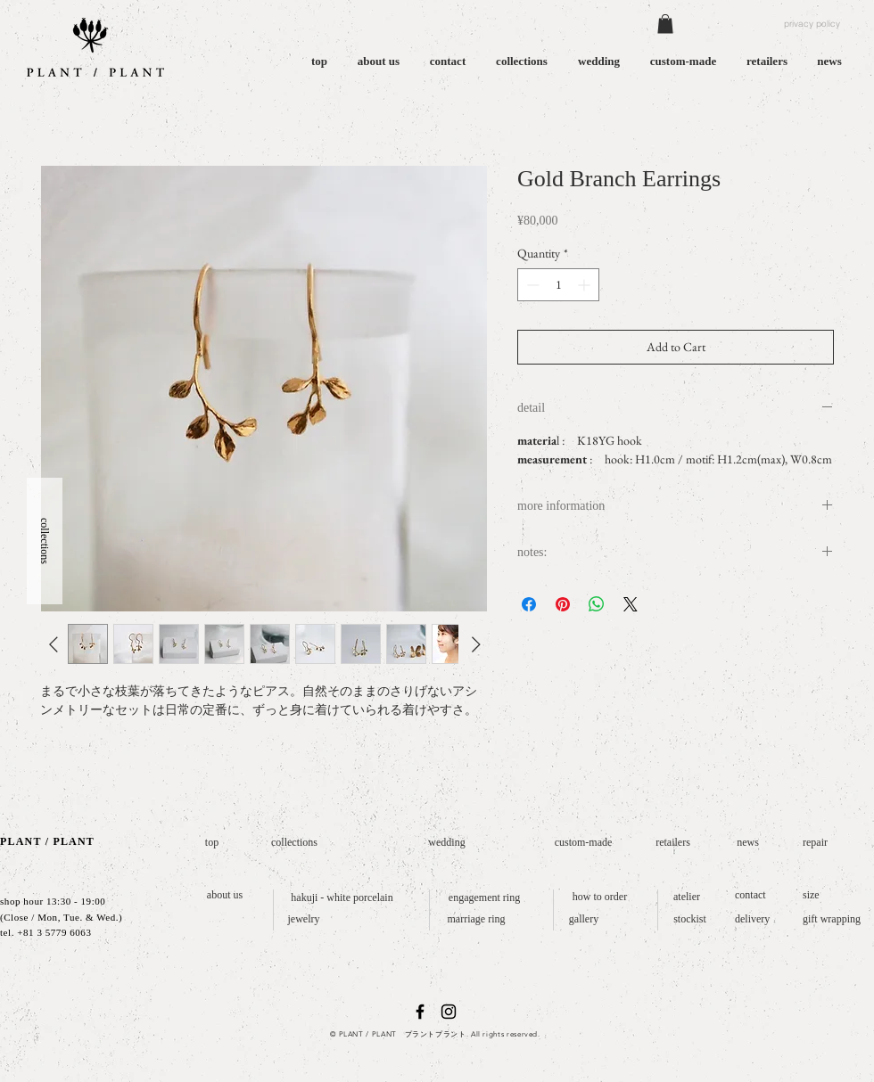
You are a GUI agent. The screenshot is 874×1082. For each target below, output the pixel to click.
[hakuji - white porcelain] (342, 898)
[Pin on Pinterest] (562, 604)
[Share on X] (630, 604)
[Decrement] (531, 284)
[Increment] (585, 284)
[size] (812, 895)
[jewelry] (303, 919)
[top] (211, 842)
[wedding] (447, 842)
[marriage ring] (476, 919)
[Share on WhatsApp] (596, 604)
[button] (665, 24)
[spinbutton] (558, 284)
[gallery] (583, 919)
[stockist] (690, 919)
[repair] (818, 842)
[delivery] (756, 919)
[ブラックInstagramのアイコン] (448, 1011)
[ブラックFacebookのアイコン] (420, 1011)
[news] (748, 842)
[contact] (753, 895)
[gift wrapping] (836, 919)
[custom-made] (583, 842)
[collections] (294, 842)
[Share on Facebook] (529, 604)
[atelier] (687, 897)
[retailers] (673, 842)
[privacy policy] (812, 24)
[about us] (224, 895)
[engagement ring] (484, 898)
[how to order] (599, 897)
